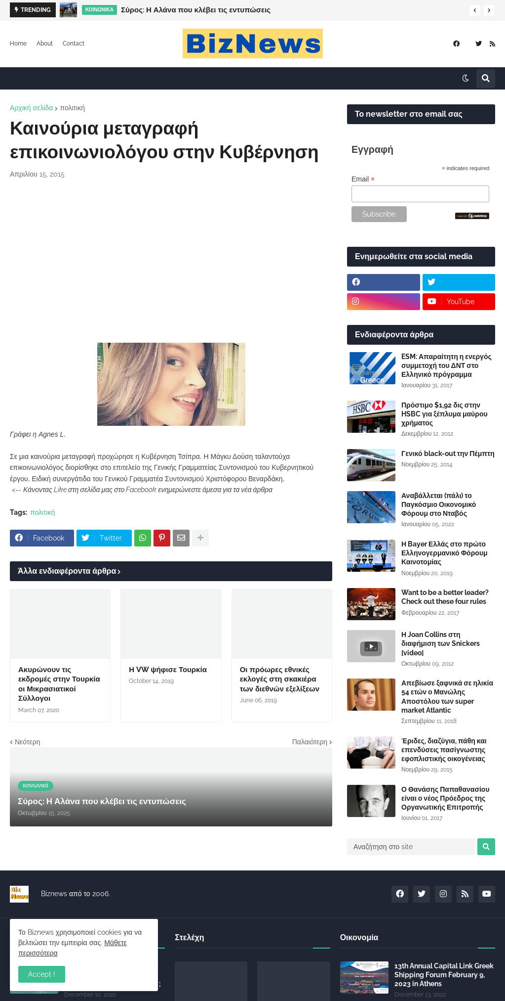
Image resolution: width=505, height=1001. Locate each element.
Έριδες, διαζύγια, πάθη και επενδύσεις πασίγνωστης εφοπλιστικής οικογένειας (444, 750)
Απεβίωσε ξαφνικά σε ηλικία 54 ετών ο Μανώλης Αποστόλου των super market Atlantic (447, 696)
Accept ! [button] (41, 974)
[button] (475, 10)
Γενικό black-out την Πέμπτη (448, 453)
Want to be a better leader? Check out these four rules (445, 597)
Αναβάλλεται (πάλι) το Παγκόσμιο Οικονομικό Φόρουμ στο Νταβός (438, 504)
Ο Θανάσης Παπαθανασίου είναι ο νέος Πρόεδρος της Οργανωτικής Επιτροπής (445, 798)
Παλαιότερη (309, 742)
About (45, 43)
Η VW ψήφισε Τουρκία (168, 669)
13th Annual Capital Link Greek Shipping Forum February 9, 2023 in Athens (444, 975)
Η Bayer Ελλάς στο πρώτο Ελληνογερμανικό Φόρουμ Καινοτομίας (444, 553)
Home (18, 43)
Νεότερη (27, 742)
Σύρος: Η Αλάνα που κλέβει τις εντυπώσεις (196, 9)
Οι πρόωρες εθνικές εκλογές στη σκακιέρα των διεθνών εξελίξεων (279, 679)
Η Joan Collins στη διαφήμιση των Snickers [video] (440, 643)
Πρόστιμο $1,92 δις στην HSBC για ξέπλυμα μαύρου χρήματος (444, 414)
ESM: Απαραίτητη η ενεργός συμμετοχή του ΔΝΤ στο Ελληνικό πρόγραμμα (446, 365)
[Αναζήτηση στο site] (411, 846)
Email (363, 179)
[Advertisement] (171, 261)
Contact (73, 43)
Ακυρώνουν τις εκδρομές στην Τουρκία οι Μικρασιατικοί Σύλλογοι (59, 684)
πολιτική (72, 107)
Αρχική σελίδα (31, 107)
